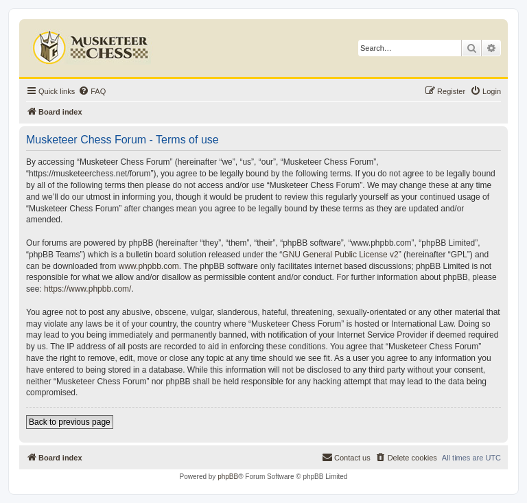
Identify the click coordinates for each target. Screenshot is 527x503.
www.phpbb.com (149, 266)
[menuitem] (92, 91)
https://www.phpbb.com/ (87, 289)
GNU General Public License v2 (340, 254)
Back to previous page (69, 422)
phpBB (228, 476)
